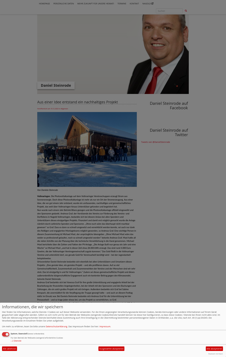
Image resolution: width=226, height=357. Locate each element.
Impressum (104, 326)
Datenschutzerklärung (56, 326)
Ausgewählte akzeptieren (111, 348)
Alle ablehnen (9, 348)
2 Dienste (16, 340)
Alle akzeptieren (214, 348)
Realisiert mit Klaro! (215, 354)
